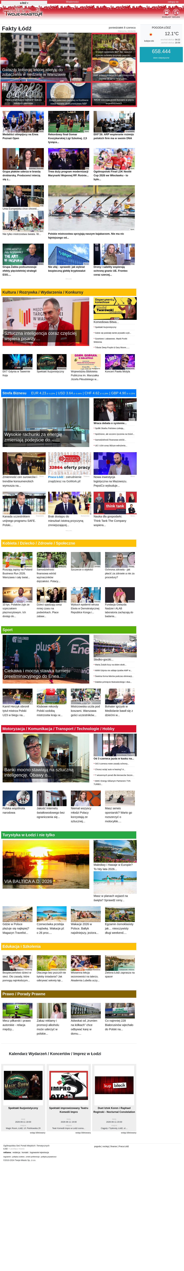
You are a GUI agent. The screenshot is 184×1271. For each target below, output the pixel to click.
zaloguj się (173, 2)
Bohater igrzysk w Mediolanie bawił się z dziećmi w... (120, 706)
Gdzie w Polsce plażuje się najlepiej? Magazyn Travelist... (17, 923)
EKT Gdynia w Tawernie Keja (17, 365)
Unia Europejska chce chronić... (23, 197)
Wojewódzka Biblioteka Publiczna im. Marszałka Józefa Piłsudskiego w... (86, 367)
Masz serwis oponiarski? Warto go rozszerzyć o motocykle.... (120, 809)
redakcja (16, 1152)
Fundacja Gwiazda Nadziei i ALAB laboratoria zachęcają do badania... (120, 602)
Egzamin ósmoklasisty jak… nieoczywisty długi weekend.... (120, 923)
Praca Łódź (56, 477)
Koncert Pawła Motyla (120, 363)
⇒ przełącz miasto (16, 1149)
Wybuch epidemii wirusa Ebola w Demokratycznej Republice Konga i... (86, 600)
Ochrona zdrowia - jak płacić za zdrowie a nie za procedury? (120, 565)
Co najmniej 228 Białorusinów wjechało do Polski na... (120, 1020)
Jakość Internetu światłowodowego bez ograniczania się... (52, 807)
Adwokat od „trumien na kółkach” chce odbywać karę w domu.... (86, 1022)
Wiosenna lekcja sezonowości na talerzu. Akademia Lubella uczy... (86, 968)
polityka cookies (18, 1157)
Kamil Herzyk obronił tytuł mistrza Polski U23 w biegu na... (17, 706)
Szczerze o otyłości (86, 561)
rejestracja (44, 1152)
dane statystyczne (161, 58)
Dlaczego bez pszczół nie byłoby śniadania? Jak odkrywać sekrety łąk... (52, 968)
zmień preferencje (33, 1157)
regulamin (7, 1157)
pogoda (97, 1146)
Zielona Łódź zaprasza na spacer (120, 966)
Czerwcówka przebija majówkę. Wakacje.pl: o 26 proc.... (52, 923)
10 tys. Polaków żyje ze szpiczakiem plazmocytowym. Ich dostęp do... (17, 602)
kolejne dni (149, 41)
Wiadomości (72, 2)
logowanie (34, 1152)
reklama (7, 1152)
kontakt (25, 1152)
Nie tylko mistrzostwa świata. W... (23, 223)
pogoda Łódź (161, 27)
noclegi (105, 1146)
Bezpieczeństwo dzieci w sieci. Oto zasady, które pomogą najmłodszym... (17, 968)
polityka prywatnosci (48, 1157)
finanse (114, 1146)
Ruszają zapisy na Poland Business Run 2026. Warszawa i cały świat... (17, 565)
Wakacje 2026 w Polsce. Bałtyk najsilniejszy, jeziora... (86, 923)
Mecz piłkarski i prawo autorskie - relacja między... (17, 1020)
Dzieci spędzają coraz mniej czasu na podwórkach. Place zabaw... (52, 602)
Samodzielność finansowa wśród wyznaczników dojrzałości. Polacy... (52, 567)
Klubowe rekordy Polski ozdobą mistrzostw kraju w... (52, 706)
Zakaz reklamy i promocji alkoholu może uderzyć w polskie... (52, 1022)
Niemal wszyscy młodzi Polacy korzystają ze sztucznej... (86, 809)
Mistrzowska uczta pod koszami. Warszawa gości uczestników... (86, 706)
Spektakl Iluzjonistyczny (52, 363)
